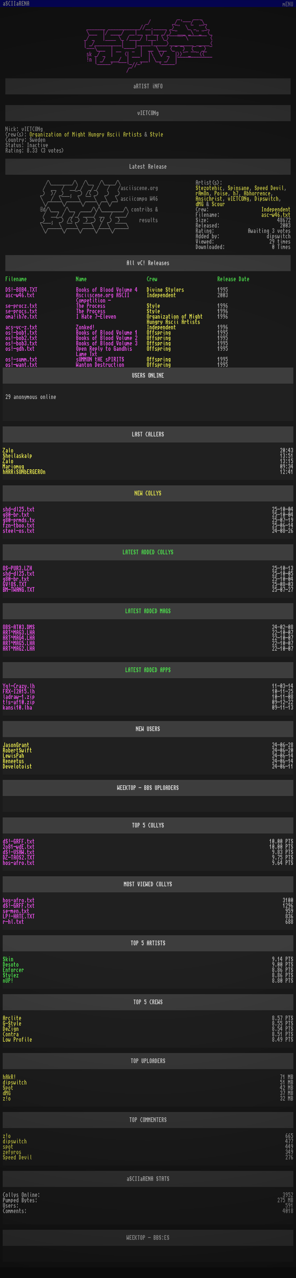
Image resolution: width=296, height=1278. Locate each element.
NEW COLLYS (148, 493)
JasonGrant (16, 745)
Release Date (233, 279)
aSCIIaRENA (16, 3)
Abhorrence (257, 193)
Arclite (12, 1018)
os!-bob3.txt (21, 343)
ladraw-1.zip (19, 697)
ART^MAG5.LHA (19, 643)
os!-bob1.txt (21, 332)
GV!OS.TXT (15, 584)
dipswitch (15, 1082)
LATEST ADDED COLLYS (148, 552)
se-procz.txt (21, 306)
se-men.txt (16, 911)
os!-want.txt (21, 365)
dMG (200, 204)
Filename (16, 279)
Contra (11, 1034)
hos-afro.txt (19, 863)
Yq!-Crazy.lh (19, 686)
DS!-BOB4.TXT (21, 290)
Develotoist (17, 766)
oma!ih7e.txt (21, 316)
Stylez (11, 975)
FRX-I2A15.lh (19, 691)
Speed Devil (269, 188)
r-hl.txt (13, 922)
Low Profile (17, 1039)
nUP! (8, 980)
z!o (7, 1098)
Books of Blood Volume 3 (106, 343)
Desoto (11, 964)
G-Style (12, 1023)
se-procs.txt (21, 311)
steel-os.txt (19, 531)
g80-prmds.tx (19, 520)
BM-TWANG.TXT (19, 589)
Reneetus (13, 761)
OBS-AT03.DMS (19, 627)
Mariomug (13, 466)
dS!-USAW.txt (19, 852)
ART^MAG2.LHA (19, 648)
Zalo (8, 450)
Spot (8, 1088)
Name (81, 279)
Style (156, 134)
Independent (276, 209)
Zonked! (85, 327)
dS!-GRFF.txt (19, 841)
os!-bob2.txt (21, 338)
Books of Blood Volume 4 (106, 290)
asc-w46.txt (276, 215)
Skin (8, 959)
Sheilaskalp (17, 456)
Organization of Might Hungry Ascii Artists (85, 134)
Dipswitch (267, 199)
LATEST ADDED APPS (148, 670)
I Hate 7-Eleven (96, 316)
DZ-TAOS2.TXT (19, 857)
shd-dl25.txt (19, 509)
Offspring (159, 332)
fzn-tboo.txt (19, 525)
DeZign (11, 1029)
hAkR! (9, 1077)
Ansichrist (209, 199)
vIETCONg (238, 199)
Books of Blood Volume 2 (106, 338)
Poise (221, 193)
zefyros (12, 1152)
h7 (235, 193)
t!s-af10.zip (19, 702)
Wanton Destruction (100, 365)
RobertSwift (17, 750)
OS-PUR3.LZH (17, 568)
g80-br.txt (16, 514)
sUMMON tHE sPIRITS (100, 359)
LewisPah (13, 755)
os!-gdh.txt (20, 348)
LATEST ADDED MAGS (148, 611)
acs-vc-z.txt (21, 327)
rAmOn (202, 193)
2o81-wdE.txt (19, 847)
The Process (90, 306)
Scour (218, 204)
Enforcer (13, 970)
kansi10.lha (17, 707)
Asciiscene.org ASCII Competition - (102, 298)
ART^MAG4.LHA (19, 638)
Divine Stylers (165, 290)
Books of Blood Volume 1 (106, 332)
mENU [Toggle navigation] (288, 4)
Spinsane (238, 188)
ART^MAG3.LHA (19, 632)
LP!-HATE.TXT (19, 916)
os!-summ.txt (21, 359)
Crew (152, 279)
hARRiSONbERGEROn (24, 472)
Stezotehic (209, 188)
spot (8, 1146)
